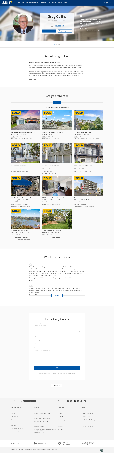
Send (57, 367)
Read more (32, 79)
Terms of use (86, 416)
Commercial (43, 2)
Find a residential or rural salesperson (42, 414)
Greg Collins (21, 138)
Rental (13, 413)
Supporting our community (66, 420)
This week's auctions (17, 429)
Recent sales (14, 420)
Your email (37, 341)
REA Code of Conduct (88, 423)
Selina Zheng (50, 171)
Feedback (61, 423)
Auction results (15, 432)
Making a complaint (88, 426)
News (60, 413)
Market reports (62, 410)
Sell (19, 2)
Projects (60, 2)
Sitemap (60, 426)
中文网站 (60, 429)
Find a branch (38, 410)
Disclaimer (85, 410)
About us (66, 2)
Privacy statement (87, 413)
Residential (14, 410)
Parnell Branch (62, 20)
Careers (60, 416)
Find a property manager (42, 418)
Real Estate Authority (88, 420)
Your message (38, 323)
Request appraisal (64, 31)
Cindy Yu (25, 204)
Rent (23, 2)
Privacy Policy (71, 373)
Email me (49, 31)
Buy (16, 2)
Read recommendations (94, 31)
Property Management (32, 2)
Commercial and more (41, 421)
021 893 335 (59, 26)
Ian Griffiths (96, 138)
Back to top (56, 385)
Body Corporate (52, 2)
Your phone (37, 347)
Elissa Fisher (28, 138)
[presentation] (46, 359)
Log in (110, 2)
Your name (37, 334)
